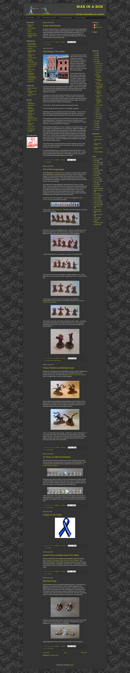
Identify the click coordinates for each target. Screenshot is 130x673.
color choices (97, 202)
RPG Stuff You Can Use (49, 17)
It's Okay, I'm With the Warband (57, 457)
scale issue (96, 201)
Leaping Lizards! (98, 136)
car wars (96, 177)
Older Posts (84, 652)
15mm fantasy (50, 360)
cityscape (96, 209)
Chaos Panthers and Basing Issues (58, 368)
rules (95, 168)
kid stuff (96, 184)
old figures (96, 224)
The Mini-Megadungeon (65, 17)
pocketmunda (97, 204)
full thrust (96, 199)
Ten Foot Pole (31, 128)
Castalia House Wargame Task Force (31, 51)
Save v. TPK (31, 126)
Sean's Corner (31, 69)
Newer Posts (46, 652)
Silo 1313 (30, 71)
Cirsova (30, 30)
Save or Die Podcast (31, 124)
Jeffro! (29, 31)
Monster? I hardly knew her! (98, 148)
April (97, 112)
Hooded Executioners (56, 209)
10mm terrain (97, 195)
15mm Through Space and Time (32, 44)
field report (49, 162)
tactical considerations (97, 222)
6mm (95, 175)
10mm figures (97, 170)
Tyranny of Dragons (80, 17)
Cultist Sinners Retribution (50, 302)
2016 (95, 61)
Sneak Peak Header (52, 26)
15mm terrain (97, 164)
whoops (48, 44)
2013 (95, 125)
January (98, 118)
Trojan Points (31, 79)
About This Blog (29, 17)
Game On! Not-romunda (97, 144)
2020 (95, 55)
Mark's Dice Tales (32, 64)
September (98, 70)
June (97, 107)
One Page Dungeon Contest (32, 117)
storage (96, 186)
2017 (95, 59)
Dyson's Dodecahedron (31, 103)
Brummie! (30, 48)
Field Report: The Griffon (54, 51)
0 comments (62, 42)
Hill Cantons (31, 105)
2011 (95, 129)
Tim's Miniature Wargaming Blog (32, 77)
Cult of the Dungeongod (53, 169)
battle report (97, 181)
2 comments (63, 447)
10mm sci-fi (96, 179)
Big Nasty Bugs (49, 581)
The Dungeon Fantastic (31, 130)
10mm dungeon (97, 206)
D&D (95, 166)
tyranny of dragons (98, 190)
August (97, 72)
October (98, 67)
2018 (95, 57)
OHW (95, 183)
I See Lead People (32, 63)
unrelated (49, 547)
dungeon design (57, 360)
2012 (95, 127)
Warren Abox (99, 27)
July (97, 74)
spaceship (96, 197)
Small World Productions (31, 74)
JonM (97, 25)
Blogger (71, 665)
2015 (95, 121)
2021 (95, 53)
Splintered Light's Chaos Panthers (77, 374)
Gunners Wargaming (30, 60)
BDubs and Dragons (30, 25)
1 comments (62, 505)
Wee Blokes (31, 81)
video (95, 219)
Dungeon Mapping (98, 151)
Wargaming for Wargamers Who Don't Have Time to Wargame (62, 560)
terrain (95, 160)
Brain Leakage (31, 28)
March (97, 114)
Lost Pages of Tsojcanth (31, 111)
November (98, 65)
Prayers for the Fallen (52, 515)
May (97, 110)
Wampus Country (32, 33)
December (98, 63)
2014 (95, 123)
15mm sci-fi (96, 159)
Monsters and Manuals (31, 114)
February (98, 116)
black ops (96, 217)
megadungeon (97, 188)
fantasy (95, 171)
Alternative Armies (32, 46)
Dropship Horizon (32, 57)
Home (38, 17)
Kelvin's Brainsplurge (31, 108)
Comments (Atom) (53, 655)
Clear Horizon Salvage (31, 55)
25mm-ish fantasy (98, 214)
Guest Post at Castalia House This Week (61, 555)
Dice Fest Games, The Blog (32, 92)
